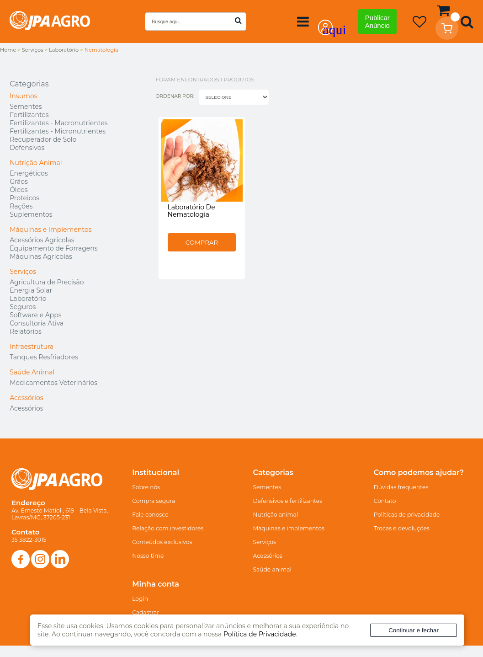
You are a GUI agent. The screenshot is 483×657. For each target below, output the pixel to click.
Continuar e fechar (413, 630)
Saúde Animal (32, 372)
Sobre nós (146, 487)
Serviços (23, 271)
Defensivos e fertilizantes (288, 500)
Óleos (19, 190)
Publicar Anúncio (377, 21)
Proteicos (24, 198)
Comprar (208, 255)
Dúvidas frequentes (401, 487)
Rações (21, 206)
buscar (238, 20)
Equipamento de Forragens (53, 248)
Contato (385, 500)
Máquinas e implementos (288, 528)
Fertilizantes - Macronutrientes (58, 123)
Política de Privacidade (259, 634)
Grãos (19, 181)
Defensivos (27, 148)
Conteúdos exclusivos (162, 542)
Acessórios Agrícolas (42, 240)
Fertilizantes (29, 115)
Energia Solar (31, 290)
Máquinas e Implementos (50, 229)
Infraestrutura (31, 346)
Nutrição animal (275, 514)
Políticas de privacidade (407, 514)
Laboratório (28, 298)
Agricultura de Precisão (47, 282)
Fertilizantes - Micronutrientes (58, 131)
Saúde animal (272, 569)
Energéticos (29, 173)
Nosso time (148, 555)
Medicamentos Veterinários (53, 383)
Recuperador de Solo (43, 139)
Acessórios (26, 398)
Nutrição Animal (36, 163)
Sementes (26, 106)
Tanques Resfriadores (44, 357)
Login (140, 598)
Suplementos (31, 214)
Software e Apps (36, 315)
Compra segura (153, 500)
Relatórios (26, 331)
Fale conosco (150, 514)
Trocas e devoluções (402, 528)
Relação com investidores (167, 528)
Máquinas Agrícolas (41, 256)
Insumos (23, 96)
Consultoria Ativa (37, 323)
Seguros (23, 307)
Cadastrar (145, 612)
